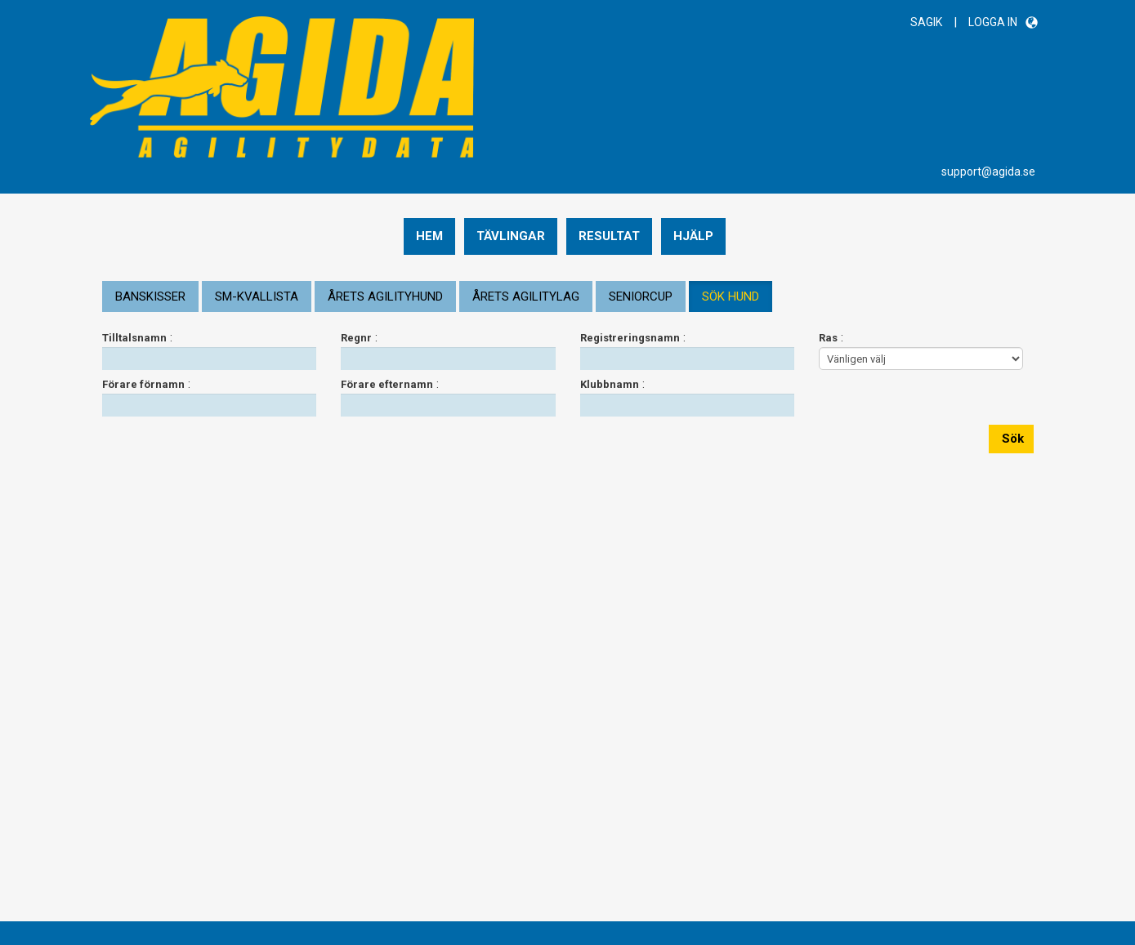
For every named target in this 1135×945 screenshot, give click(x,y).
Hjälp (693, 236)
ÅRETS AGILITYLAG (525, 296)
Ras (828, 337)
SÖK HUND (730, 296)
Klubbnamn (609, 384)
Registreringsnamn (630, 337)
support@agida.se (988, 171)
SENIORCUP (641, 296)
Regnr (356, 337)
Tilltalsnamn (134, 337)
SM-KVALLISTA (256, 296)
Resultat (609, 236)
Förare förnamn (143, 384)
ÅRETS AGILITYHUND (385, 296)
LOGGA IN (992, 22)
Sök (1011, 438)
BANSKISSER (150, 296)
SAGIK (926, 22)
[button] (1031, 22)
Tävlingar (510, 236)
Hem (429, 236)
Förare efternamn (387, 384)
